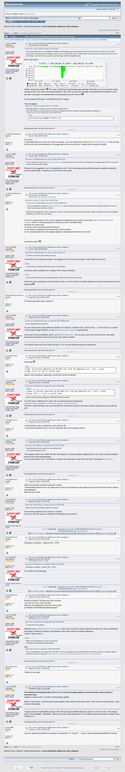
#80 (118, 728)
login (25, 14)
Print (117, 33)
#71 (118, 441)
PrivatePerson (11, 356)
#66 (118, 296)
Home (10, 21)
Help (16, 21)
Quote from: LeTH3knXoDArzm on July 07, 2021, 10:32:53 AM (45, 252)
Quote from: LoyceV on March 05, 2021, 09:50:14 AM (44, 112)
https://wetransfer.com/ (100, 142)
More (42, 21)
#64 (118, 195)
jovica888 (9, 727)
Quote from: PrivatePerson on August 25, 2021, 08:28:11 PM (44, 622)
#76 (118, 596)
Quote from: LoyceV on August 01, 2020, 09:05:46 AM (42, 649)
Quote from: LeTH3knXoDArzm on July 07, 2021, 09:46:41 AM (45, 159)
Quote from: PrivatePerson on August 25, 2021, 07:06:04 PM (44, 505)
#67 (118, 316)
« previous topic (104, 30)
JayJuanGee (49, 197)
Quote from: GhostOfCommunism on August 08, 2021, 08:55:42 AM (47, 321)
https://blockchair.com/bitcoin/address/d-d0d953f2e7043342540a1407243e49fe (74, 654)
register (32, 14)
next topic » (115, 30)
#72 (118, 480)
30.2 (31, 18)
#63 (118, 155)
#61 (118, 44)
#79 (118, 688)
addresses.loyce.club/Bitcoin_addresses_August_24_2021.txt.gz (49, 403)
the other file (108, 459)
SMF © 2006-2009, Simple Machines (71, 768)
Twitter (58, 692)
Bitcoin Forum (9, 26)
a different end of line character (48, 629)
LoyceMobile (10, 499)
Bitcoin (19, 26)
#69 (118, 381)
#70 (118, 421)
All (40, 33)
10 (25, 33)
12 (29, 33)
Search (22, 21)
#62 (118, 135)
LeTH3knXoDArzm (13, 134)
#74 (118, 538)
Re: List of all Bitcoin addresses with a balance (49, 43)
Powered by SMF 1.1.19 (49, 768)
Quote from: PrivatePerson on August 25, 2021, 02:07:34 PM (44, 445)
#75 (118, 559)
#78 (118, 668)
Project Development (32, 26)
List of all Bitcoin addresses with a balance (60, 26)
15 (36, 33)
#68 (118, 357)
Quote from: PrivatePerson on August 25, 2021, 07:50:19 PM (44, 564)
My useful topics (37, 533)
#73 (118, 500)
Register (35, 21)
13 (31, 33)
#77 (118, 617)
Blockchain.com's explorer (65, 330)
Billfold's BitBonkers (65, 335)
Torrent (35, 18)
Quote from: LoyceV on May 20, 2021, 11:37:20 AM (41, 48)
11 (27, 33)
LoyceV (8, 43)
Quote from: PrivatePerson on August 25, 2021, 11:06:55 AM (44, 386)
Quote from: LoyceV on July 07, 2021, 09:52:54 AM (41, 200)
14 (34, 33)
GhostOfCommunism (14, 295)
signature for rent (72, 130)
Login (28, 21)
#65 (118, 248)
